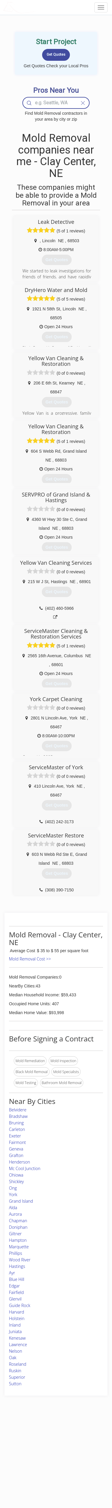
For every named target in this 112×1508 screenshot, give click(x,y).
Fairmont (17, 1142)
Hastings (17, 1266)
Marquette (19, 1247)
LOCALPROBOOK (37, 7)
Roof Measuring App (50, 1446)
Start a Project (20, 1453)
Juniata (15, 1331)
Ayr (12, 1273)
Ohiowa (16, 1175)
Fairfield (16, 1292)
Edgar (14, 1286)
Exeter (15, 1136)
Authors (77, 1446)
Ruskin (15, 1370)
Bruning (16, 1123)
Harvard (16, 1312)
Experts (39, 1440)
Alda (13, 1207)
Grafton (16, 1155)
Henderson (19, 1162)
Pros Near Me (20, 1446)
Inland (15, 1325)
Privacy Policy (82, 1440)
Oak (12, 1357)
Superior (17, 1377)
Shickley (16, 1181)
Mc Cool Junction (24, 1168)
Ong (13, 1188)
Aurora (15, 1214)
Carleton (17, 1129)
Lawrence (18, 1344)
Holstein (16, 1318)
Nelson (15, 1351)
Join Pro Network (47, 1433)
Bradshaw (18, 1116)
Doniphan (18, 1227)
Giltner (15, 1233)
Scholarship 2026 (85, 1433)
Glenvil (15, 1299)
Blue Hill (16, 1279)
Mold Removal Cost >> (30, 959)
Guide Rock (19, 1305)
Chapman (18, 1220)
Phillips (15, 1253)
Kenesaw (17, 1338)
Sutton (15, 1383)
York (13, 1194)
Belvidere (17, 1110)
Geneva (16, 1149)
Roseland (17, 1364)
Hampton (18, 1240)
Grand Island (21, 1201)
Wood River (19, 1260)
